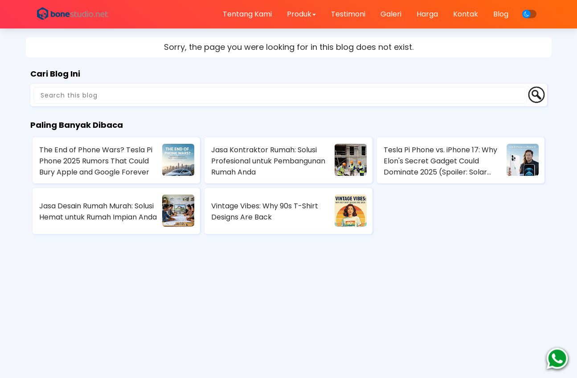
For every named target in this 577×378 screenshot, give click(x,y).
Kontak (465, 14)
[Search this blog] (280, 95)
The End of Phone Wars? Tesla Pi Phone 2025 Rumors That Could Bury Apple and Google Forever (95, 161)
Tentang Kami (247, 14)
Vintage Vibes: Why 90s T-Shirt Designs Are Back (264, 211)
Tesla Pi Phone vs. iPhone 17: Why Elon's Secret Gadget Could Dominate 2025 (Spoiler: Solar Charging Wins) (440, 161)
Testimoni (348, 14)
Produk (301, 14)
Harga (427, 14)
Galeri (391, 14)
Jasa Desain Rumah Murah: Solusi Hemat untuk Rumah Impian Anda (98, 211)
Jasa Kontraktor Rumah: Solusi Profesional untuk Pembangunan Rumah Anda (268, 161)
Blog (500, 14)
